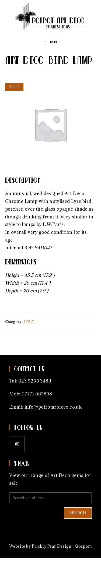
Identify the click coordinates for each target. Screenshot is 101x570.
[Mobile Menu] (51, 42)
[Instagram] (17, 444)
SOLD (29, 321)
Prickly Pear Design (51, 546)
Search (77, 513)
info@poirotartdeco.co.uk (53, 407)
